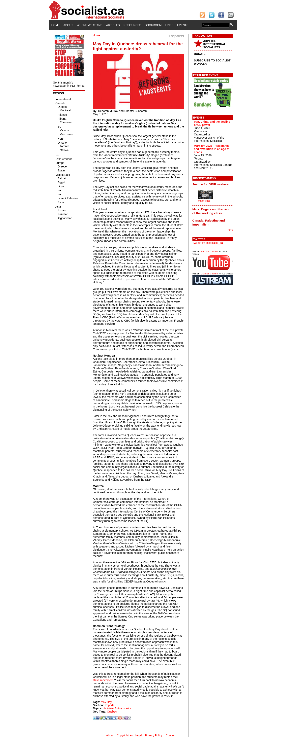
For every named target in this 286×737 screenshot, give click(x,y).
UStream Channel (209, 273)
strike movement (103, 680)
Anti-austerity (123, 708)
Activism (108, 708)
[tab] (212, 184)
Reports (109, 705)
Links (169, 25)
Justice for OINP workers (210, 184)
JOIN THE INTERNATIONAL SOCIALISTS (214, 44)
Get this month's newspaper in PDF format (69, 84)
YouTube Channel (209, 251)
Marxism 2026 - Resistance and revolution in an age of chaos (211, 149)
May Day (106, 702)
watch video (204, 200)
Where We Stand (89, 25)
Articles (113, 25)
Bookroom (153, 25)
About (68, 25)
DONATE (200, 53)
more (230, 229)
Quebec (112, 711)
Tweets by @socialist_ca (207, 242)
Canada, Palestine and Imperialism (208, 222)
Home (55, 25)
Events (182, 25)
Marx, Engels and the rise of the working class (210, 211)
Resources (132, 25)
